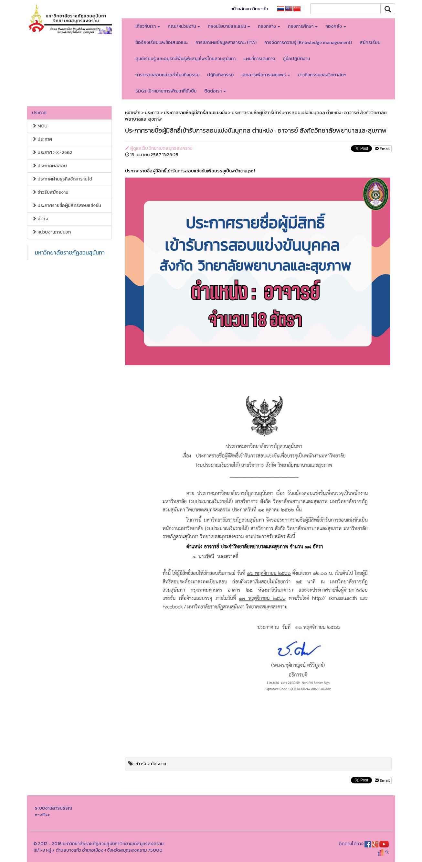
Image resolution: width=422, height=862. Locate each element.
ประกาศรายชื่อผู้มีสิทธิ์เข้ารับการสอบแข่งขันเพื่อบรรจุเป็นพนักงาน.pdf (190, 171)
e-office (42, 814)
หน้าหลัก (132, 112)
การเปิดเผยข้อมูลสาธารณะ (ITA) (226, 42)
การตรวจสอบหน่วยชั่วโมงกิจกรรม (167, 74)
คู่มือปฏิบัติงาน (296, 58)
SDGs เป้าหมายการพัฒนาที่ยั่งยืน (165, 91)
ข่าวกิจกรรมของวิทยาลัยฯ (322, 74)
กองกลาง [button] (269, 26)
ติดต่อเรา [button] (215, 91)
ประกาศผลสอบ (49, 165)
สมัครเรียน (370, 42)
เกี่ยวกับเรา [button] (147, 26)
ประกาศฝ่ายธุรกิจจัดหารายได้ (62, 179)
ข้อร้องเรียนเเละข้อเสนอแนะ (161, 42)
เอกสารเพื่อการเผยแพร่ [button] (265, 74)
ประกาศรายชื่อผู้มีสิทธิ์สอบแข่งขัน (66, 205)
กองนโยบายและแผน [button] (229, 26)
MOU (39, 126)
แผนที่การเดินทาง (259, 58)
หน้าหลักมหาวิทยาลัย (249, 8)
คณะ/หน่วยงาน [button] (184, 26)
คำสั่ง (40, 218)
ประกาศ (39, 112)
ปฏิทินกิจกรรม (220, 74)
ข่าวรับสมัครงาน (50, 192)
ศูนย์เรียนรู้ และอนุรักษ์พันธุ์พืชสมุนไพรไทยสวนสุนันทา (185, 58)
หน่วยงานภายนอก (51, 232)
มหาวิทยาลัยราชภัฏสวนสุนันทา (70, 252)
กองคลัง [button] (335, 26)
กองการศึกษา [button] (303, 26)
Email (382, 149)
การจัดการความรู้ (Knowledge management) (308, 42)
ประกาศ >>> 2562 (52, 152)
